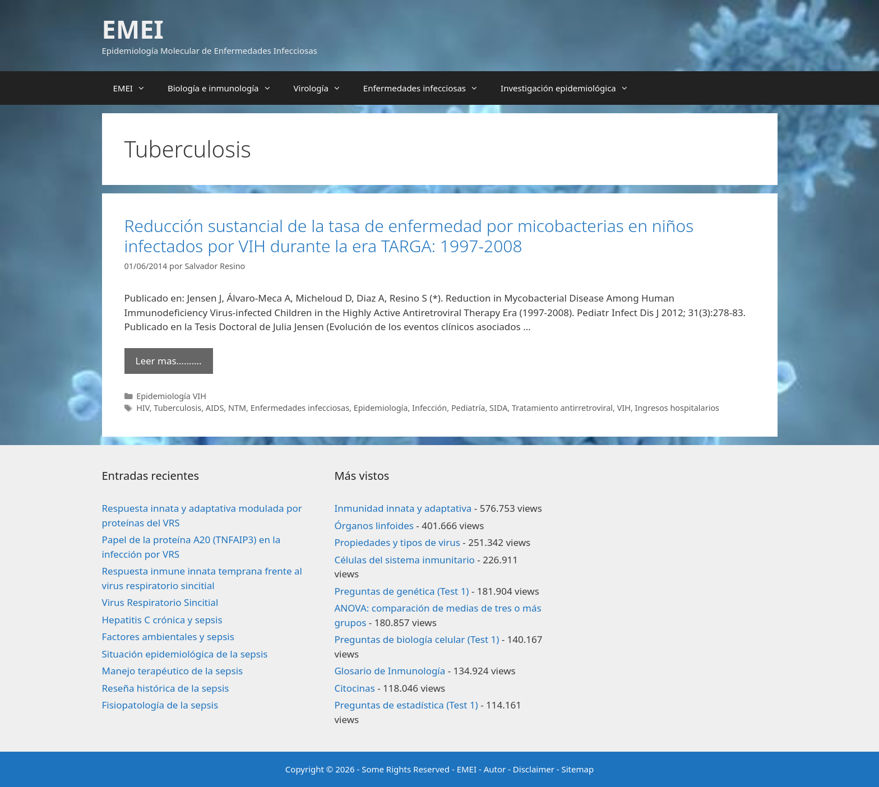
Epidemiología (381, 407)
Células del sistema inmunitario (404, 559)
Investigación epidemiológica (570, 88)
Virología (323, 88)
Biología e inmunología (225, 88)
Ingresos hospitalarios (677, 407)
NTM (237, 407)
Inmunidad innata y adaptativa (402, 508)
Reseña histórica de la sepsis (165, 688)
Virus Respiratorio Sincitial (160, 602)
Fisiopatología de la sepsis (160, 704)
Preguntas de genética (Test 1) (401, 591)
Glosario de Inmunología (389, 670)
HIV (143, 407)
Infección (429, 407)
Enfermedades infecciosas (426, 88)
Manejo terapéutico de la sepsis (172, 670)
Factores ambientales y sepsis (168, 636)
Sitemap (578, 769)
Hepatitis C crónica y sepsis (162, 619)
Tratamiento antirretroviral (562, 407)
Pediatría (468, 407)
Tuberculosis (177, 407)
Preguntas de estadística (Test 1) (406, 704)
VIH (624, 407)
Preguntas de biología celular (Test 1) (416, 639)
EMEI (133, 29)
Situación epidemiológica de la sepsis (185, 653)
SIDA (498, 407)
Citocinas (354, 688)
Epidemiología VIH (171, 396)
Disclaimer (533, 769)
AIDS (215, 407)
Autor (495, 769)
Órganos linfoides (373, 525)
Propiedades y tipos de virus (397, 542)
